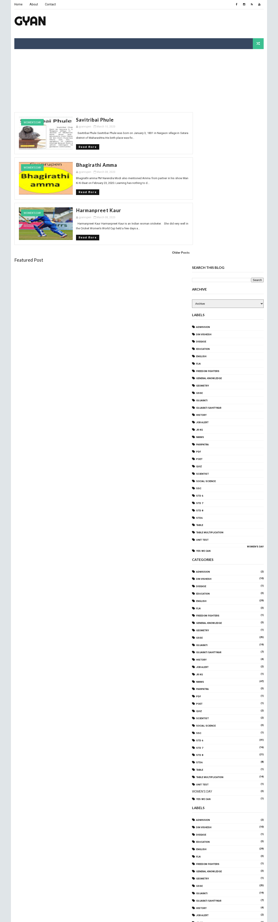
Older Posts (172, 252)
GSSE (199, 240)
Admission (203, 174)
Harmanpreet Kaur (83, 210)
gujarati (202, 247)
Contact (50, 4)
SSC (199, 335)
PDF (198, 298)
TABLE (199, 372)
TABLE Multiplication (209, 379)
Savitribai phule (80, 119)
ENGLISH (201, 203)
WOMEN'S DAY (32, 122)
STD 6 (199, 343)
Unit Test (202, 387)
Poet (199, 306)
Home (18, 4)
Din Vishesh (204, 181)
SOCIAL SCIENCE (206, 328)
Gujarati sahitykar (209, 254)
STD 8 (199, 357)
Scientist (202, 320)
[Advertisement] (41, 79)
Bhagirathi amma (81, 165)
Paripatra (202, 291)
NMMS (200, 284)
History (201, 262)
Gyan (30, 20)
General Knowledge (209, 225)
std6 (199, 365)
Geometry (202, 232)
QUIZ (199, 313)
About (33, 4)
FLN (198, 210)
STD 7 (199, 350)
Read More (73, 146)
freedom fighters (208, 218)
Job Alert (202, 269)
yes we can (203, 398)
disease (201, 188)
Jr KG (199, 277)
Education (203, 196)
